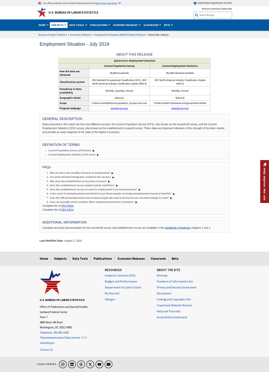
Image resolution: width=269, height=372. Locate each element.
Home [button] (42, 25)
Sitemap (162, 275)
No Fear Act (112, 293)
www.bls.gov (47, 343)
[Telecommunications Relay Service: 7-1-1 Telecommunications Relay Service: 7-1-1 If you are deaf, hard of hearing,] (69, 338)
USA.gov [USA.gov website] (110, 299)
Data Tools (80, 259)
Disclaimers (164, 293)
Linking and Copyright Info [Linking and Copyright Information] (174, 299)
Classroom (158, 259)
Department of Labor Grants (123, 287)
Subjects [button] (57, 25)
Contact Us (46, 349)
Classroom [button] (151, 25)
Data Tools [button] (77, 25)
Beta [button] (167, 25)
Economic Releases (81, 34)
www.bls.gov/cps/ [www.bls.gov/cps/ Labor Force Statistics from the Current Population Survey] (119, 108)
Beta (175, 259)
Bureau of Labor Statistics (52, 34)
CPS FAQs (67, 205)
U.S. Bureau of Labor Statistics (73, 12)
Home (44, 259)
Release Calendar (211, 8)
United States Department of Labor (212, 3)
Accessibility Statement (172, 317)
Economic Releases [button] (125, 25)
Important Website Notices (174, 305)
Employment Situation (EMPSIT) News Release (120, 34)
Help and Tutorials (168, 311)
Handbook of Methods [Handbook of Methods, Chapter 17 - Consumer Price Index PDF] (177, 227)
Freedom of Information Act (175, 281)
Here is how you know (106, 2)
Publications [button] (99, 25)
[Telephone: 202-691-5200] (69, 333)
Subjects (60, 259)
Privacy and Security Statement (177, 287)
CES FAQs (67, 209)
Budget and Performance (121, 281)
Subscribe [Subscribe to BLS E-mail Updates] (227, 8)
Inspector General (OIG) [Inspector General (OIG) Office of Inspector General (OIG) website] (120, 275)
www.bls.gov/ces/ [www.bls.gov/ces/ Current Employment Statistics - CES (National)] (180, 108)
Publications (103, 259)
